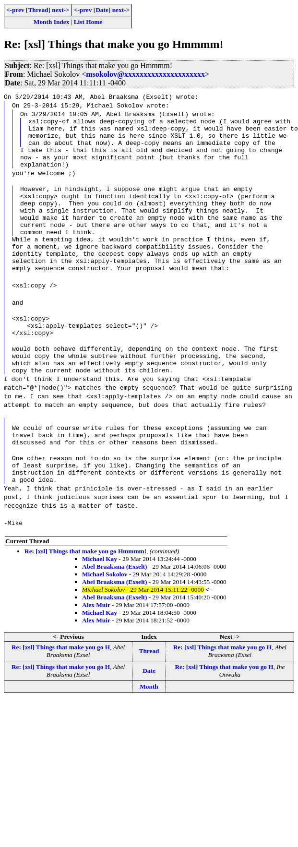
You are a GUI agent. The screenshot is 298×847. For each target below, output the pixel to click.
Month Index (51, 21)
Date (101, 9)
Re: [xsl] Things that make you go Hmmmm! (85, 600)
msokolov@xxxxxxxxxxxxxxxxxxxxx (145, 74)
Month (149, 735)
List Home (88, 21)
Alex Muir (96, 653)
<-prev (15, 9)
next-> (60, 9)
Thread (38, 9)
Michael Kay (99, 607)
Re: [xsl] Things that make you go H (61, 696)
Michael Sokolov (104, 623)
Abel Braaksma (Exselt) (114, 615)
